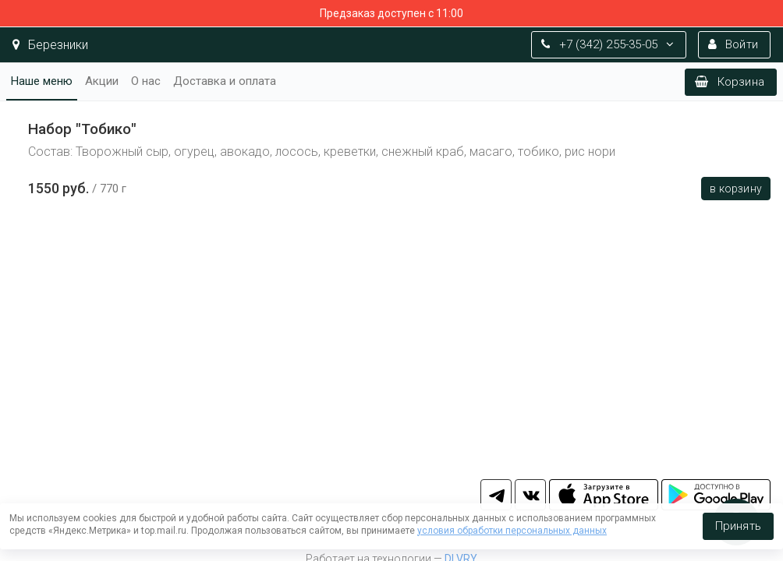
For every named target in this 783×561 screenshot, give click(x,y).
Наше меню (42, 81)
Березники (50, 44)
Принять (738, 526)
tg (496, 494)
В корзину (736, 188)
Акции (102, 81)
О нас (146, 81)
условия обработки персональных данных (512, 530)
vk (530, 494)
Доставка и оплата (224, 81)
